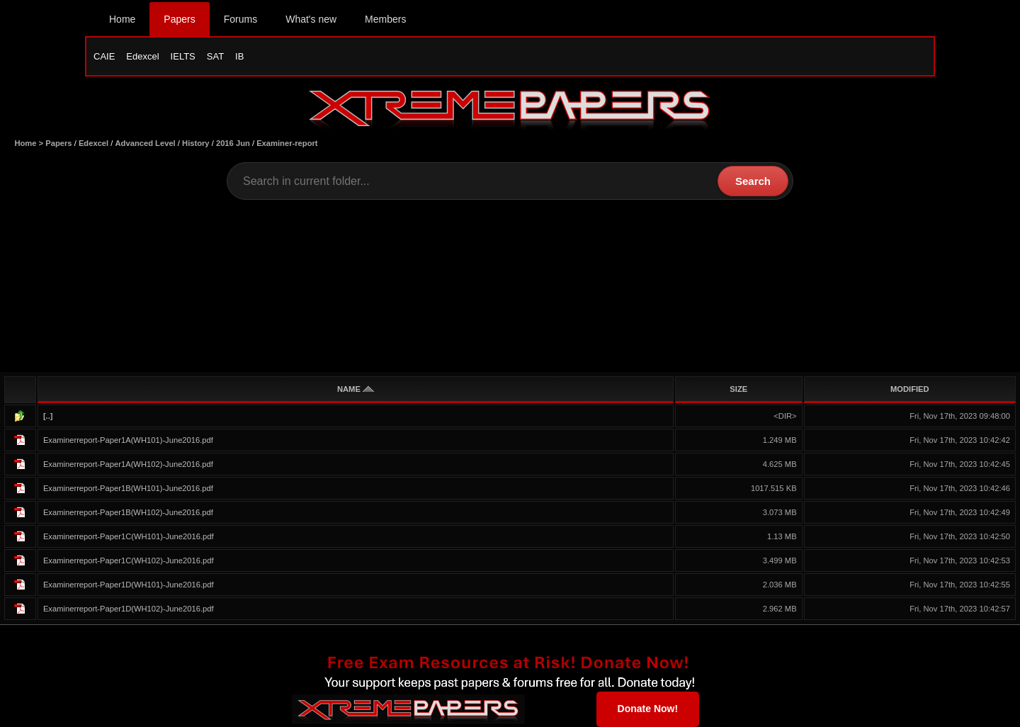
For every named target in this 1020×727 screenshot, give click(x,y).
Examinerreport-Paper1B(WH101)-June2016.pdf (128, 488)
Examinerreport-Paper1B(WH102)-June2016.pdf (128, 512)
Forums (240, 19)
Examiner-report (286, 143)
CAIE (104, 56)
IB (239, 56)
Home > (29, 143)
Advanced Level (145, 143)
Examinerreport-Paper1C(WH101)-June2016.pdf (128, 536)
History (196, 143)
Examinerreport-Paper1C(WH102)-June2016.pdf (128, 560)
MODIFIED (909, 389)
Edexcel (142, 56)
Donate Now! (648, 708)
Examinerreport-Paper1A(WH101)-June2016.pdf (128, 440)
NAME (355, 389)
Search (753, 181)
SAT (215, 56)
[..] (48, 416)
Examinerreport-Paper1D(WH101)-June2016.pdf (128, 584)
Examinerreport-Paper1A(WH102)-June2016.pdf (128, 464)
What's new (310, 19)
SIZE (738, 389)
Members (385, 19)
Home (122, 19)
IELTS (183, 56)
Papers (179, 19)
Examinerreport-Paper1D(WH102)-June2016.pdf (128, 608)
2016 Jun (233, 143)
